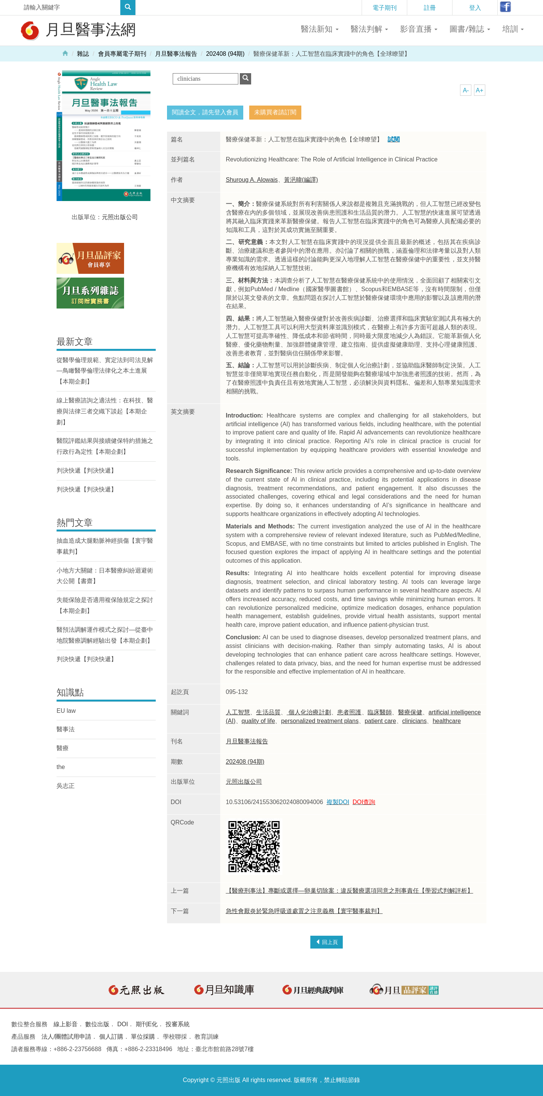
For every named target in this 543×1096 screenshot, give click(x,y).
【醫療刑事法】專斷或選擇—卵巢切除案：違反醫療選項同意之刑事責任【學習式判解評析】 (349, 890)
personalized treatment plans (319, 721)
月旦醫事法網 (77, 30)
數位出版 (97, 1024)
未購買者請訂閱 (275, 112)
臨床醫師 (380, 712)
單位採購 (143, 1036)
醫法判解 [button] (369, 28)
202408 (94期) (225, 54)
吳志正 (66, 786)
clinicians (414, 721)
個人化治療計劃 (309, 712)
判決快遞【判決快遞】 (87, 470)
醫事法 (66, 729)
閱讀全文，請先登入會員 (205, 112)
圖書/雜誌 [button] (469, 28)
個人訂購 (111, 1036)
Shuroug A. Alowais (252, 180)
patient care (380, 721)
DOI (122, 1024)
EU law (66, 711)
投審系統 (178, 1024)
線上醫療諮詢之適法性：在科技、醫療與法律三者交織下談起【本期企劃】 (105, 411)
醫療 (63, 748)
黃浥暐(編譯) (301, 180)
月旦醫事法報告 (176, 54)
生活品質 (268, 712)
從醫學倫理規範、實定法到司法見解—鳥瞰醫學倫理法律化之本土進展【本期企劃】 (105, 371)
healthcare (447, 721)
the (61, 767)
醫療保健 (410, 712)
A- (466, 90)
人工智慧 (238, 712)
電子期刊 (385, 7)
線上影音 (66, 1024)
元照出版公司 (244, 781)
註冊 (430, 7)
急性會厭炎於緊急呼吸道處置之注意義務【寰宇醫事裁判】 (304, 911)
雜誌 (83, 54)
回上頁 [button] (326, 942)
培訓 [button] (513, 28)
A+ (479, 90)
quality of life (258, 721)
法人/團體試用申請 (66, 1036)
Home (65, 53)
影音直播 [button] (418, 28)
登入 (475, 7)
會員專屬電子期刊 (122, 54)
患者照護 (349, 712)
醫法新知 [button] (319, 28)
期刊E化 (147, 1024)
